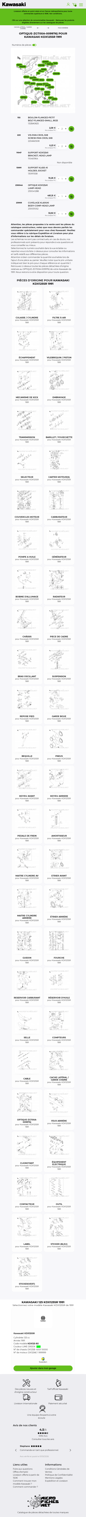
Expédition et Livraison (56, 1481)
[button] (43, 1319)
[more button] (66, 129)
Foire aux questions (22, 1469)
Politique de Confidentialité (59, 1475)
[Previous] (38, 28)
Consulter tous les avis (43, 1439)
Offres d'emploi (20, 1472)
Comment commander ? (25, 1487)
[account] (69, 4)
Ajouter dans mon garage (43, 1368)
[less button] (58, 129)
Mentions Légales (54, 1478)
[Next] (48, 28)
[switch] (34, 45)
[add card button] (71, 129)
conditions (57, 14)
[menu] (81, 4)
